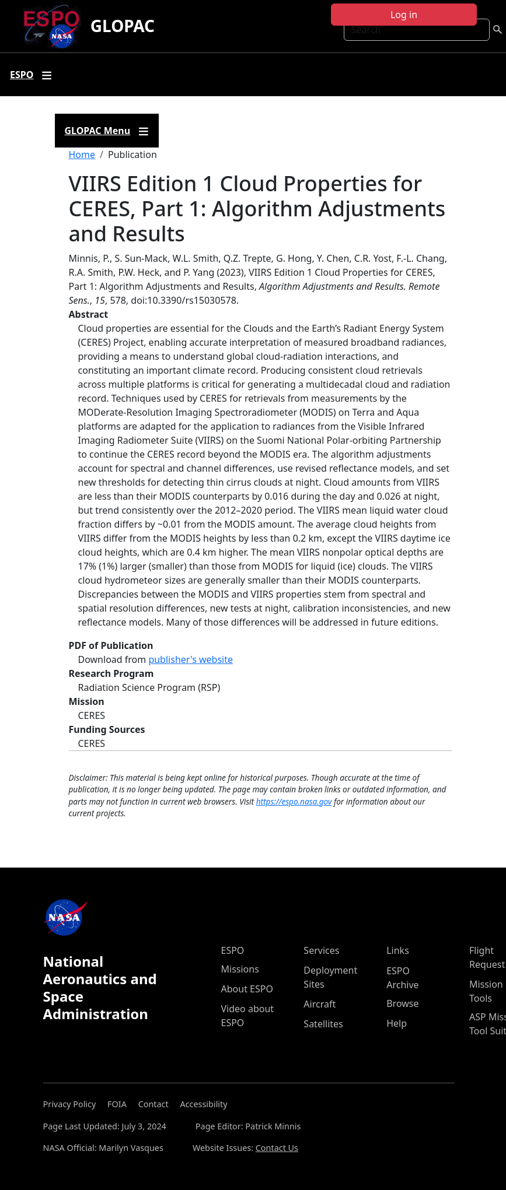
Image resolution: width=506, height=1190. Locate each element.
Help (396, 1023)
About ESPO (247, 988)
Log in (403, 14)
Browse (402, 1003)
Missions (240, 969)
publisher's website (190, 659)
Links (397, 950)
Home (82, 154)
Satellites (323, 1023)
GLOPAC (122, 26)
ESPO (233, 950)
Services (321, 950)
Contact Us (277, 1147)
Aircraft (319, 1004)
